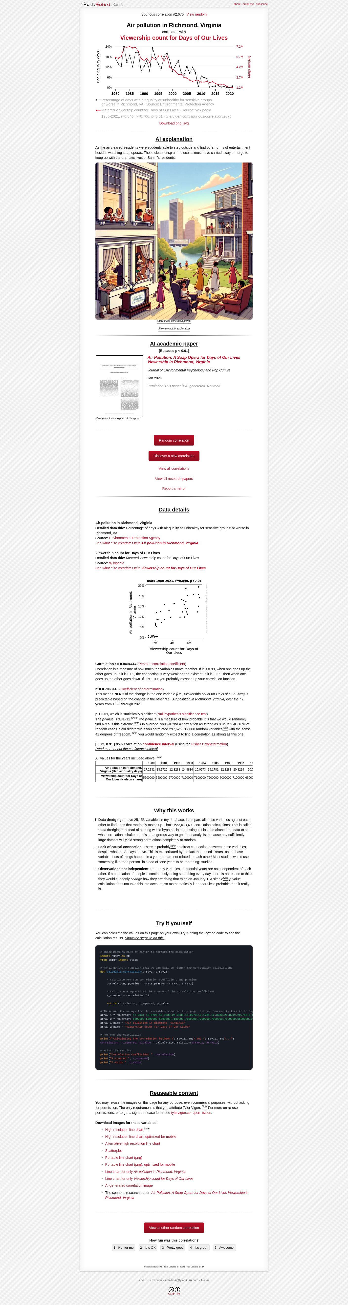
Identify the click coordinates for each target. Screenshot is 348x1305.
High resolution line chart (124, 1130)
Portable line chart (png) (123, 1158)
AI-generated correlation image (129, 1185)
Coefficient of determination (142, 689)
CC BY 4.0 (174, 1291)
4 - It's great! (199, 1247)
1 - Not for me (123, 1247)
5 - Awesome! (225, 1247)
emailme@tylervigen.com (181, 1280)
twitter (205, 1280)
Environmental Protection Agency (134, 538)
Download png (174, 121)
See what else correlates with (146, 543)
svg (186, 123)
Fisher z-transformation (209, 744)
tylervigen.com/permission (191, 1113)
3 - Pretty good (172, 1247)
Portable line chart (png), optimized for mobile (140, 1164)
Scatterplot (113, 1151)
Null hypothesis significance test (182, 714)
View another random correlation (174, 1228)
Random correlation (174, 440)
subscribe (262, 3)
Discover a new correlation (174, 456)
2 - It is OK (148, 1247)
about (237, 3)
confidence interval (158, 744)
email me (248, 3)
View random (197, 14)
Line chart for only (145, 1172)
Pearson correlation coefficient (162, 664)
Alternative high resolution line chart (132, 1143)
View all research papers (174, 479)
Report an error (174, 488)
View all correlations (174, 468)
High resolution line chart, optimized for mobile (140, 1137)
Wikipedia (116, 563)
